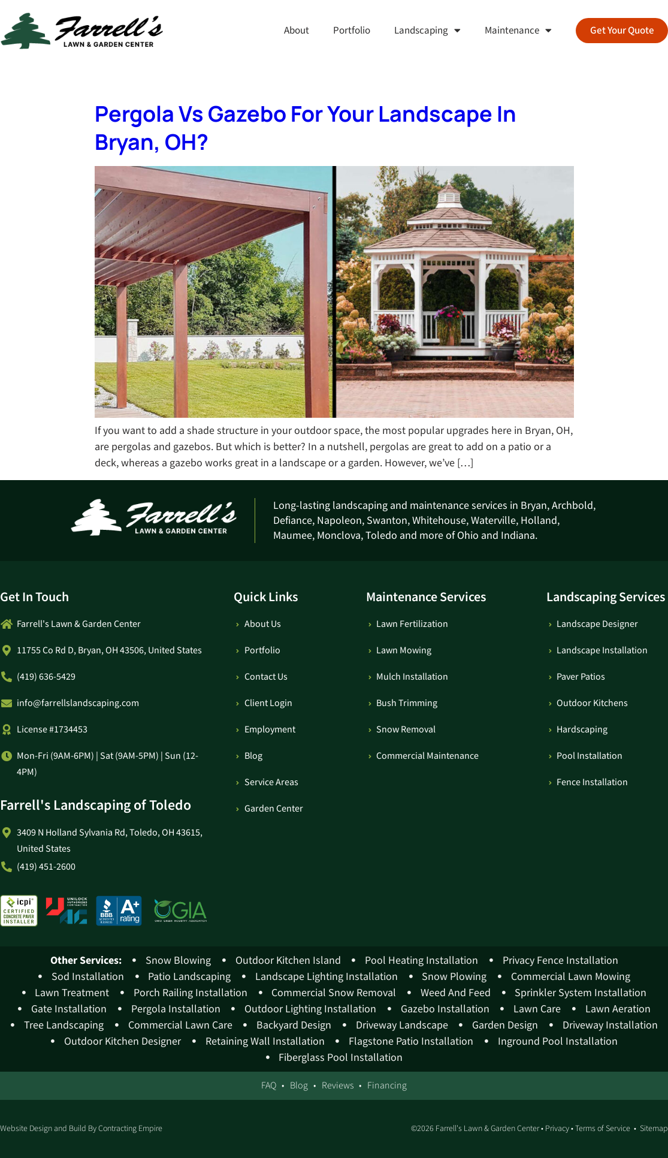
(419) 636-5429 (46, 677)
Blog (299, 1085)
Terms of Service (602, 1128)
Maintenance (517, 30)
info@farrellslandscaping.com (78, 703)
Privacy (557, 1128)
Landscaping (427, 30)
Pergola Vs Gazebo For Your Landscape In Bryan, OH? (305, 127)
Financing (387, 1085)
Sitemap (654, 1128)
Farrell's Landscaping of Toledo (95, 805)
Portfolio (351, 30)
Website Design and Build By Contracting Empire (81, 1128)
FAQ (268, 1085)
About (296, 30)
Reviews (337, 1085)
